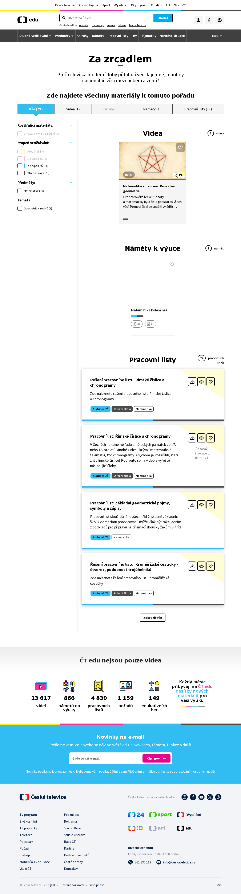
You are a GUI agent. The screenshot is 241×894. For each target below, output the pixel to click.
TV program (138, 5)
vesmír (124, 25)
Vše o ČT (180, 5)
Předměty (62, 36)
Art (168, 5)
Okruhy (82, 36)
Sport (106, 5)
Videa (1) (73, 109)
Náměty (98, 36)
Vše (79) (36, 109)
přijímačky (110, 25)
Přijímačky (148, 36)
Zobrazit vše (152, 618)
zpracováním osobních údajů (194, 771)
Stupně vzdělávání (33, 36)
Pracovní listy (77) (198, 109)
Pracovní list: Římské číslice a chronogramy (130, 436)
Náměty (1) (152, 109)
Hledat (150, 18)
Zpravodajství (88, 5)
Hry (134, 36)
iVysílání (120, 5)
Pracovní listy (118, 36)
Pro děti (156, 5)
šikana (136, 25)
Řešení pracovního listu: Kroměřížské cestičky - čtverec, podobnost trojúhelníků (134, 567)
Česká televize (65, 5)
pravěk (96, 25)
